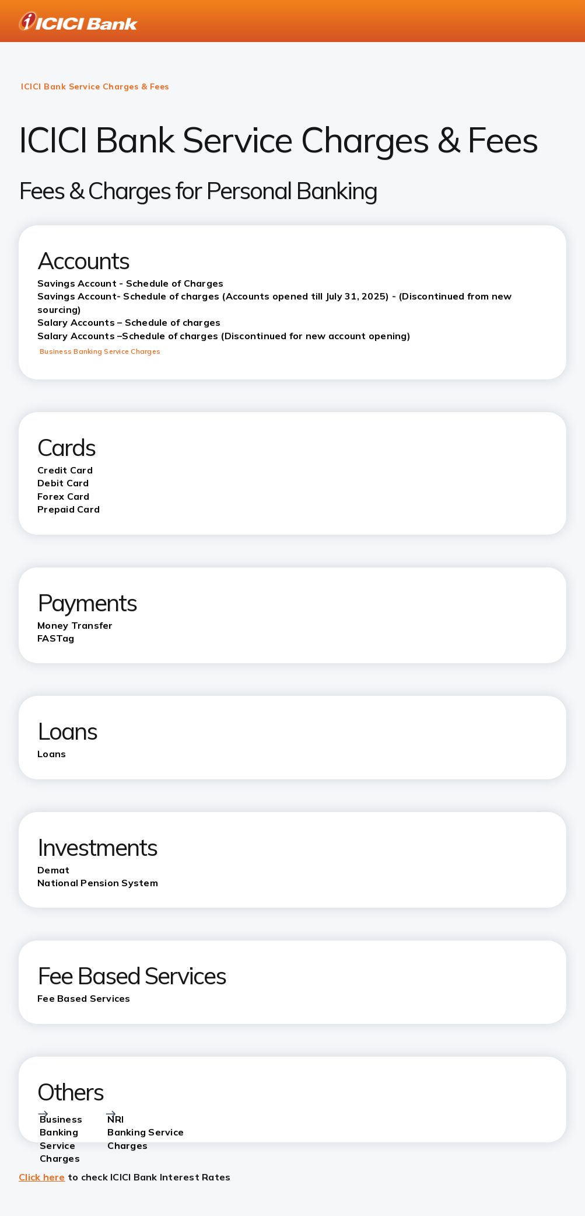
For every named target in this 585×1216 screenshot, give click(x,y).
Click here (42, 1177)
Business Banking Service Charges (100, 351)
